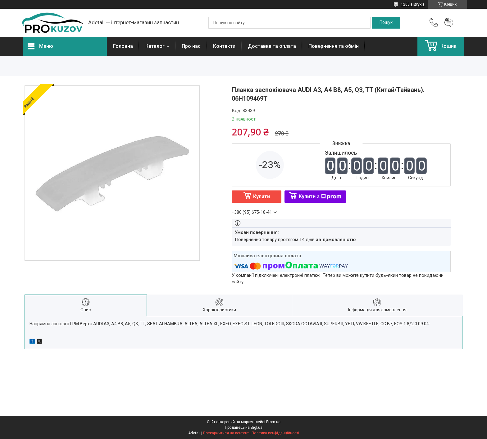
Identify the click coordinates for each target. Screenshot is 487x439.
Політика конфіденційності (275, 433)
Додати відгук (448, 22)
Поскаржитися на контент (226, 433)
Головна (123, 46)
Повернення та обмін (333, 46)
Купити (261, 196)
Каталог (155, 46)
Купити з (320, 196)
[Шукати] (386, 23)
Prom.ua (273, 422)
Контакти (224, 46)
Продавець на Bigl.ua (243, 427)
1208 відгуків (413, 4)
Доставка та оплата (272, 46)
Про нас (191, 46)
